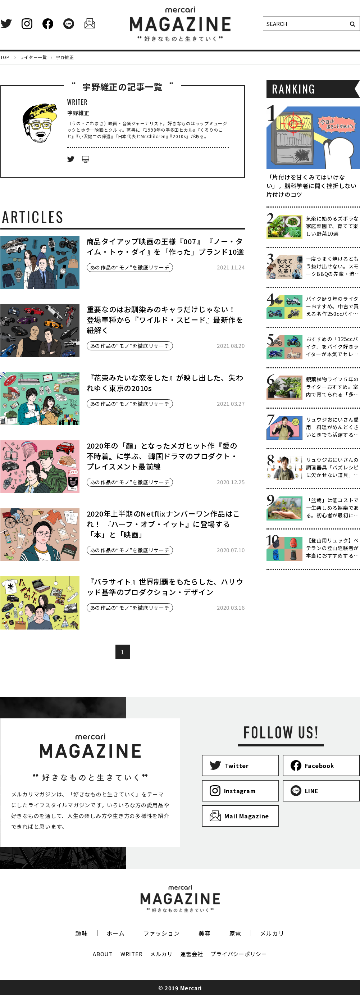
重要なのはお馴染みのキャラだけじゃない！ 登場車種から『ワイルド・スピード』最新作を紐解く (165, 319)
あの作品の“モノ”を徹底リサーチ (130, 267)
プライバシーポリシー (238, 954)
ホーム (115, 933)
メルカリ (272, 933)
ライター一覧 (33, 57)
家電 (235, 933)
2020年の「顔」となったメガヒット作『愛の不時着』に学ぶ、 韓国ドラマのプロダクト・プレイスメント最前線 (162, 456)
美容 (205, 933)
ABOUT (103, 954)
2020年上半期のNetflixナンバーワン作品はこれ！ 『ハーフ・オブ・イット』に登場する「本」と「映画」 (164, 524)
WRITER (131, 954)
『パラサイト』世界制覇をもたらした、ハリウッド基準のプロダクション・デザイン (165, 586)
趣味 (82, 933)
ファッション (161, 933)
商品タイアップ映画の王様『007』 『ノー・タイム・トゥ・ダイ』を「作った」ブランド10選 (166, 246)
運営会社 (191, 954)
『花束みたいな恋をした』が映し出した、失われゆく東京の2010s (165, 382)
